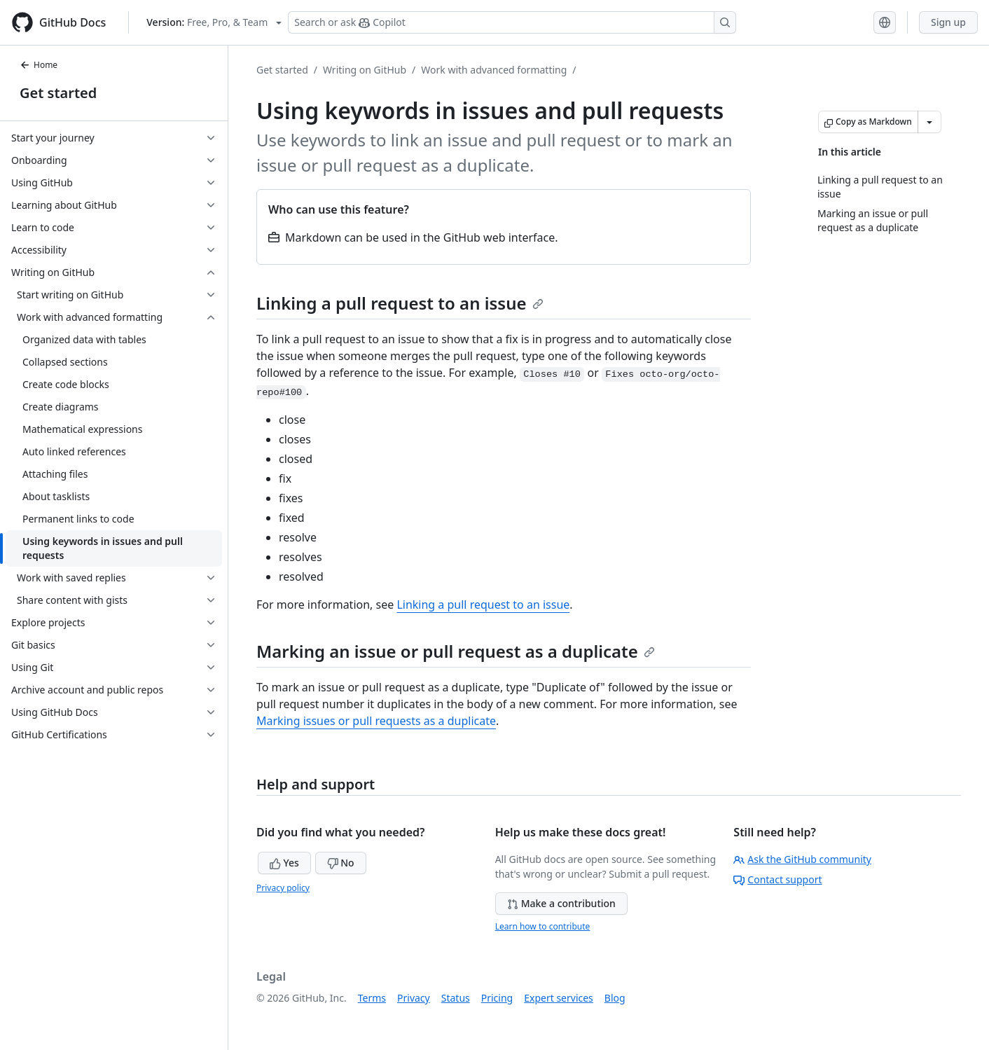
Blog (614, 997)
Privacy (413, 997)
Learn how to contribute (542, 926)
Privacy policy (283, 888)
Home (38, 65)
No (340, 862)
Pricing (497, 997)
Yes (284, 862)
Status (455, 997)
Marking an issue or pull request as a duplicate (455, 651)
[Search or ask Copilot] (512, 22)
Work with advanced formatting (494, 69)
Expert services (558, 997)
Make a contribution (561, 903)
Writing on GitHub (364, 69)
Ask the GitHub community (802, 859)
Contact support (777, 879)
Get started (58, 92)
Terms (372, 997)
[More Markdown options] (929, 122)
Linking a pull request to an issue (400, 303)
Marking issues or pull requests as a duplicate (376, 720)
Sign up (948, 22)
